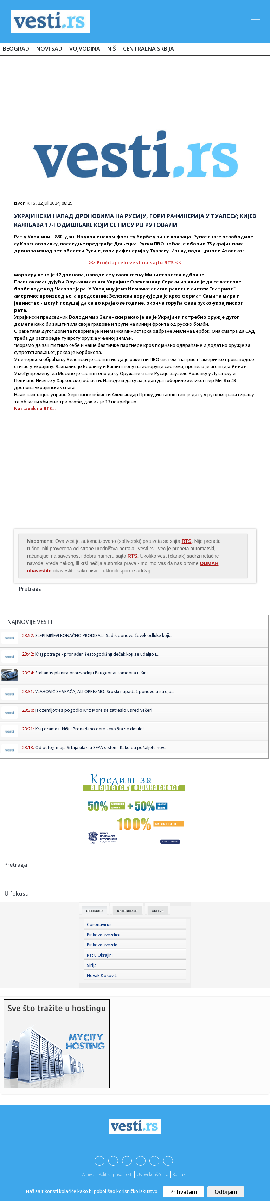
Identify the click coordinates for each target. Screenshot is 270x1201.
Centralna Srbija (148, 49)
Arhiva (158, 911)
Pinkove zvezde (102, 945)
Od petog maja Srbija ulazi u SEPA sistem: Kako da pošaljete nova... (102, 747)
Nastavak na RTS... (35, 408)
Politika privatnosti (115, 1174)
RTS (31, 203)
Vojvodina (84, 49)
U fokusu (94, 911)
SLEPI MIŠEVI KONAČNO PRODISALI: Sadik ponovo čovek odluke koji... (103, 635)
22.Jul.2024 (48, 203)
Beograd (16, 49)
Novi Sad (49, 49)
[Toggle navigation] (254, 21)
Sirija (92, 965)
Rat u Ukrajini (100, 955)
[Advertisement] (135, 81)
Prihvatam (183, 1192)
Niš (111, 49)
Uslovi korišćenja (152, 1174)
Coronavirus (99, 924)
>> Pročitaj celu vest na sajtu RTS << (135, 262)
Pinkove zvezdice (104, 935)
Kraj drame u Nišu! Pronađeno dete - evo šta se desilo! (89, 729)
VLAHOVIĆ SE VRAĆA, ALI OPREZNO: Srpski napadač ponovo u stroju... (104, 691)
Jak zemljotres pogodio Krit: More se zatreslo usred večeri (93, 710)
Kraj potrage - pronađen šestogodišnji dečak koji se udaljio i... (97, 654)
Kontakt (180, 1174)
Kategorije (127, 911)
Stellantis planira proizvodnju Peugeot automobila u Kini (91, 673)
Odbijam (225, 1192)
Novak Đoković (102, 976)
